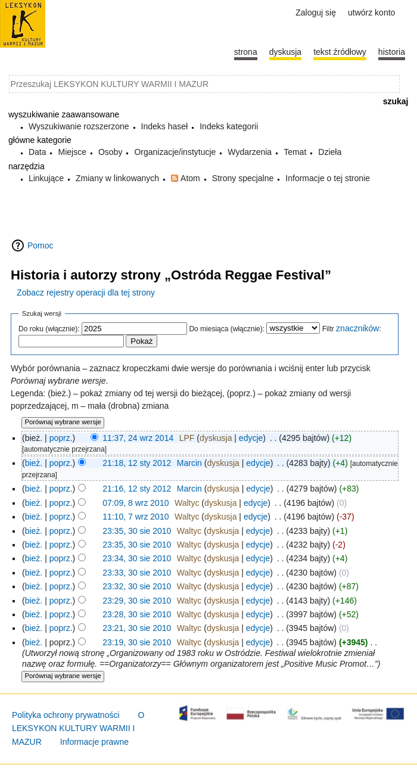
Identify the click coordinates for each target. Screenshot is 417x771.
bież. (34, 463)
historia (391, 52)
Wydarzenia (250, 152)
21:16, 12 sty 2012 (136, 488)
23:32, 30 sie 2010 (136, 586)
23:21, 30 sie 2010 (136, 628)
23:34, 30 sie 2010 (136, 558)
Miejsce (72, 152)
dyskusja (216, 438)
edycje (251, 438)
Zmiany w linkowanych (117, 178)
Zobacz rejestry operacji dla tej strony (86, 292)
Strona (245, 52)
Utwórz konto (371, 12)
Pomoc (40, 245)
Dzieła (329, 152)
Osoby (110, 152)
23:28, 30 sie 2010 (136, 614)
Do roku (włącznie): (49, 329)
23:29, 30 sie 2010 (136, 600)
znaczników (357, 328)
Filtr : (351, 329)
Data (37, 152)
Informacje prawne (94, 742)
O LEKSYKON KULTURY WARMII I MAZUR (78, 728)
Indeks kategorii (229, 126)
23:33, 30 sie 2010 (136, 572)
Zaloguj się (315, 12)
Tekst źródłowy (339, 52)
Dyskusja (285, 52)
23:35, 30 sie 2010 (136, 531)
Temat (295, 152)
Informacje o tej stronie (327, 178)
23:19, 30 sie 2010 (136, 642)
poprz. (61, 438)
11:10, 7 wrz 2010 (135, 516)
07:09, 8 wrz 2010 (135, 503)
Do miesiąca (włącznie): (226, 329)
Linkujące (46, 178)
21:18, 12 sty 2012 (136, 463)
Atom (190, 178)
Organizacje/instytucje (175, 152)
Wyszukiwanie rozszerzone (79, 126)
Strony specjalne (243, 178)
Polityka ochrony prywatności (66, 715)
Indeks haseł (164, 126)
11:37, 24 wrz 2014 (137, 438)
